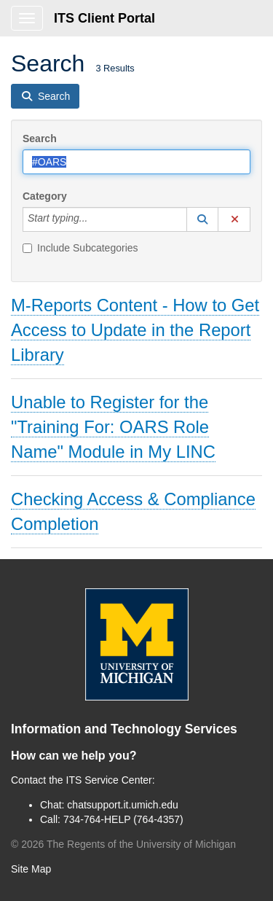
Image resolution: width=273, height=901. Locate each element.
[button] (202, 219)
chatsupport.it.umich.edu (122, 805)
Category (45, 196)
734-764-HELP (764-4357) (123, 819)
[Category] (95, 219)
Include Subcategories (80, 248)
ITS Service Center (109, 780)
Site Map (31, 869)
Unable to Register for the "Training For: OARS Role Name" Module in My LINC (113, 426)
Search (40, 138)
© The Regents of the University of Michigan (123, 844)
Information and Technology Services (124, 729)
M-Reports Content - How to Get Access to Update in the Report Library (135, 329)
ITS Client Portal (104, 18)
